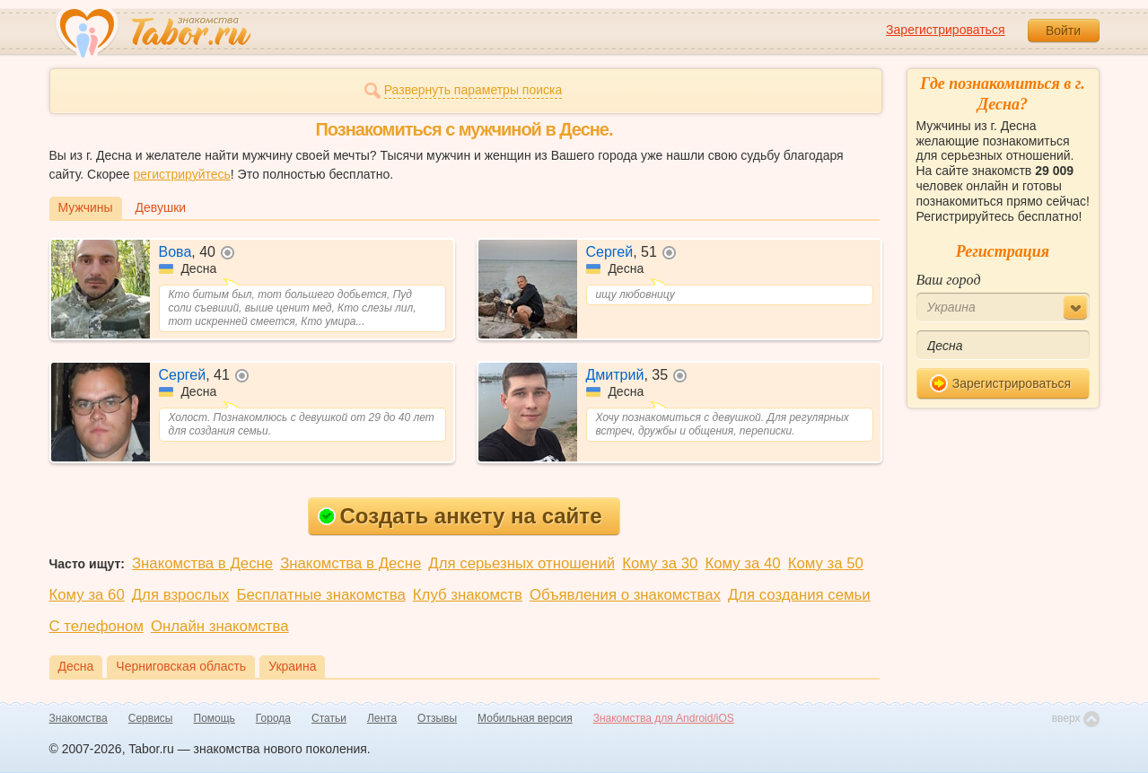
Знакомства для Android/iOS (663, 718)
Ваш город (948, 279)
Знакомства (78, 718)
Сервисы (150, 718)
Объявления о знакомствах (625, 594)
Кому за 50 (825, 563)
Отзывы (437, 718)
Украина (292, 666)
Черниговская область (181, 666)
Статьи (328, 718)
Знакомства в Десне (202, 563)
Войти (1063, 30)
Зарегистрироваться (945, 29)
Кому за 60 (87, 594)
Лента (382, 718)
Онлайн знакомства (220, 626)
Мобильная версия (525, 718)
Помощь (214, 718)
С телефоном (96, 626)
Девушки (161, 207)
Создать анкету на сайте (460, 516)
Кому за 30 (659, 563)
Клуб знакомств (467, 594)
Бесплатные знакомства (320, 594)
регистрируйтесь (181, 174)
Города (273, 718)
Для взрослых (181, 594)
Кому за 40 (742, 563)
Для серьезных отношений (521, 563)
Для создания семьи (799, 594)
